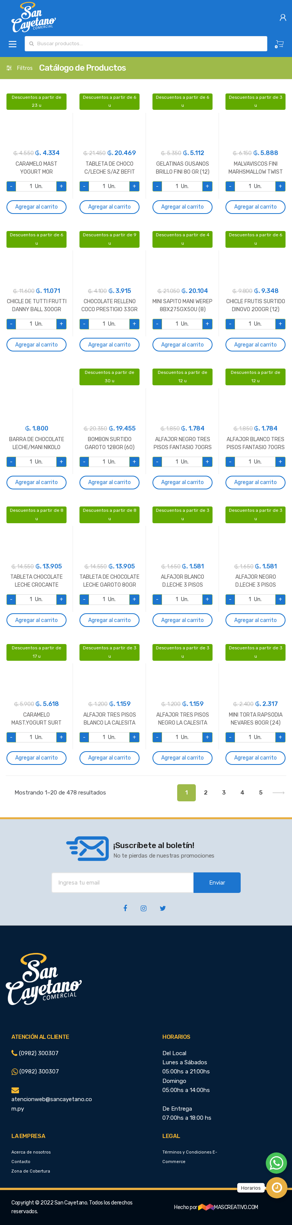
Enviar (217, 882)
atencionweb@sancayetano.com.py (51, 1099)
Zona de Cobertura (30, 1171)
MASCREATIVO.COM (228, 1207)
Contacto (20, 1161)
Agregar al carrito (36, 207)
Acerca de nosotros (31, 1152)
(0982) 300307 (35, 1053)
